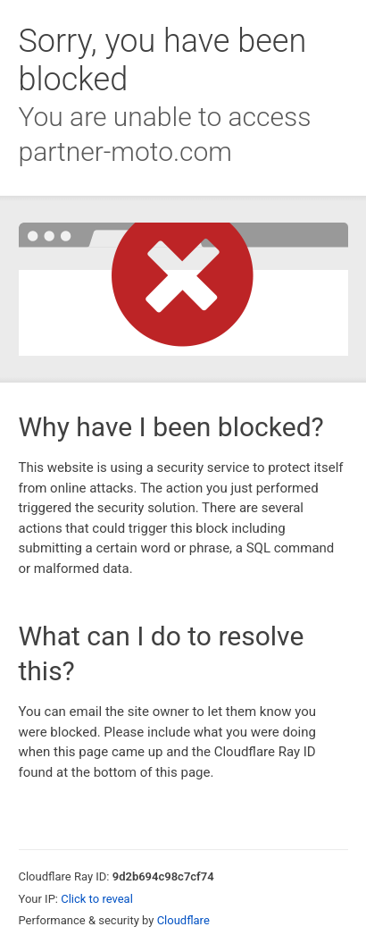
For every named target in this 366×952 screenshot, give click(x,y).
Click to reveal (97, 899)
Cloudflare (183, 920)
